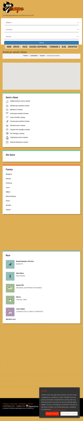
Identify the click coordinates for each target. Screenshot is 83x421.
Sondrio (8, 209)
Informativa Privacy (25, 408)
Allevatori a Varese (16, 114)
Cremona (9, 187)
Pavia (8, 205)
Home (7, 46)
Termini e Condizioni (10, 408)
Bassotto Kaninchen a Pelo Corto (25, 265)
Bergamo (9, 178)
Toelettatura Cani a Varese (19, 142)
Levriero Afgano (20, 313)
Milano (8, 196)
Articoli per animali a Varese (19, 118)
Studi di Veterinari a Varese (19, 146)
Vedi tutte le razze (11, 323)
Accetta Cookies (52, 414)
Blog (68, 46)
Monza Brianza (11, 201)
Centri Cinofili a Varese (17, 122)
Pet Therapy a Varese (17, 138)
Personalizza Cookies (69, 414)
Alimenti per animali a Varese (19, 110)
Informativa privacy (59, 409)
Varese (8, 214)
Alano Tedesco (20, 277)
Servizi (16, 46)
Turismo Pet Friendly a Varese (20, 134)
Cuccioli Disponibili (39, 46)
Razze (25, 46)
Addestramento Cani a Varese (20, 105)
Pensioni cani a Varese (17, 130)
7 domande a (57, 46)
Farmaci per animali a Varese (19, 126)
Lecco (8, 192)
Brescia (8, 183)
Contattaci (10, 51)
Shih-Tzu (18, 301)
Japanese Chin (20, 289)
